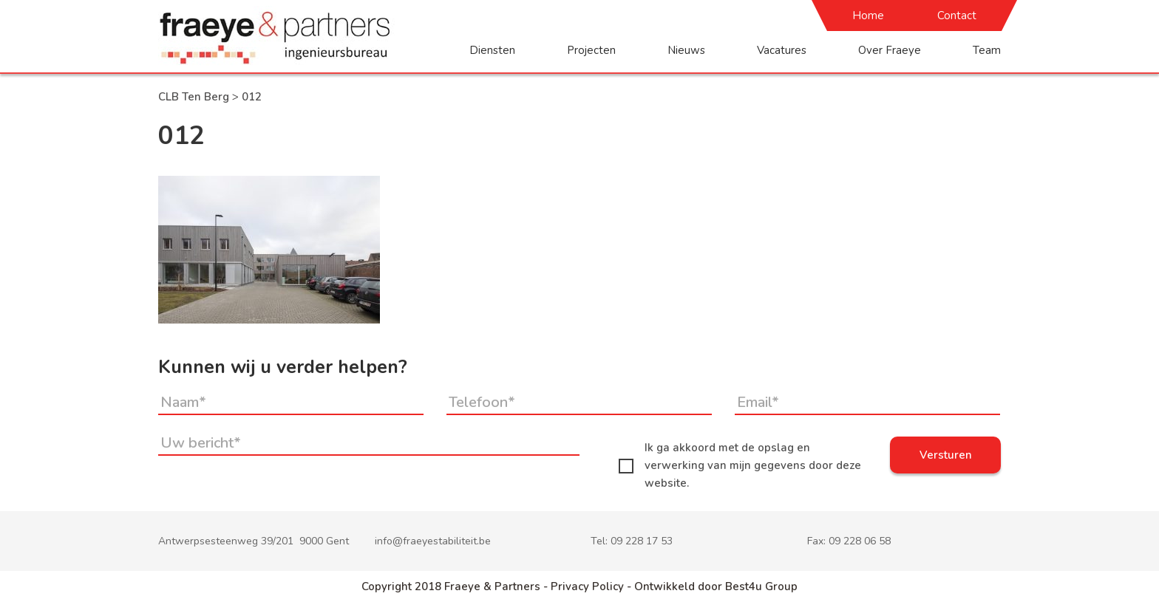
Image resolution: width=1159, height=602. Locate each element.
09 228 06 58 (860, 541)
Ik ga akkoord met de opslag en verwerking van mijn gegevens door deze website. (740, 465)
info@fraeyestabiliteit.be (433, 541)
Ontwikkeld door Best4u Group (716, 586)
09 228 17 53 (642, 541)
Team (987, 50)
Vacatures (781, 50)
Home (868, 15)
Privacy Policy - (592, 586)
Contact (956, 15)
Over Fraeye (889, 50)
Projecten (591, 50)
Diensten (492, 50)
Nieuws (686, 50)
